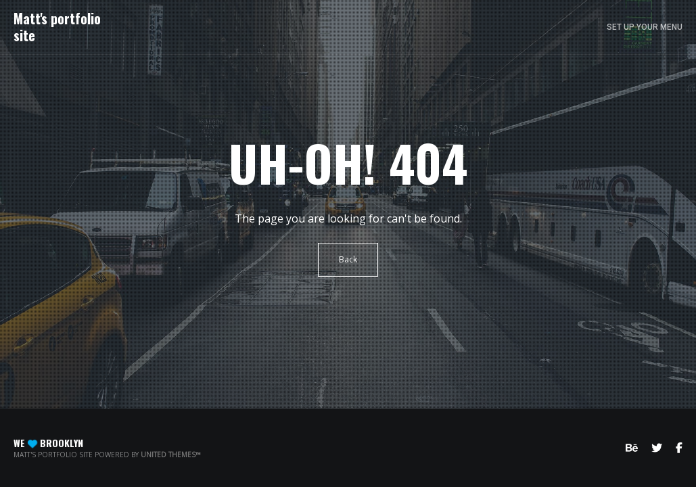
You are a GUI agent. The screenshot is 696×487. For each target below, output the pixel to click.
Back (348, 259)
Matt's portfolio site (57, 26)
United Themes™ (171, 454)
